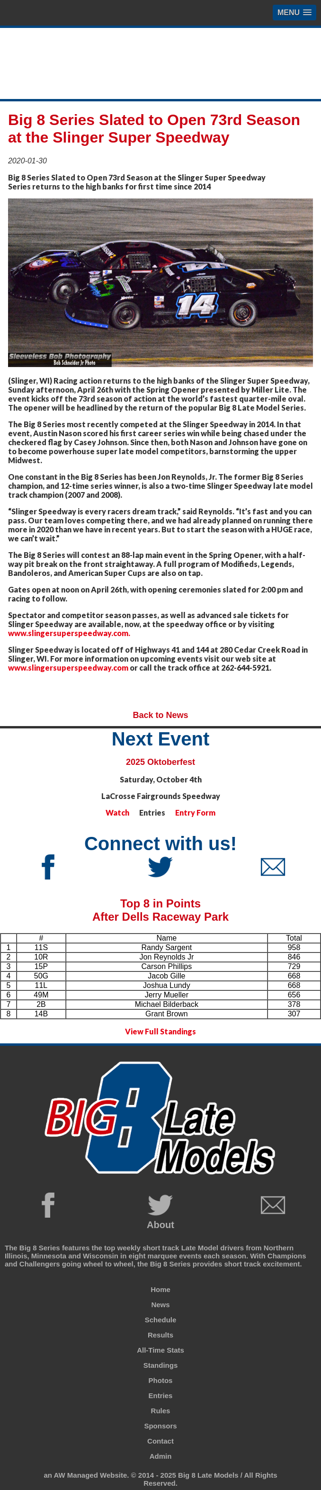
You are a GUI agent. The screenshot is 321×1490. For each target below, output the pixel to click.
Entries (161, 1395)
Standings (160, 1365)
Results (160, 1335)
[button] (294, 12)
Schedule (161, 1320)
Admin (161, 1456)
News (160, 1305)
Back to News (160, 715)
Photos (161, 1380)
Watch (117, 812)
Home (160, 1289)
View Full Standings (160, 1031)
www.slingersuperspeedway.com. (69, 632)
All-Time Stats (160, 1350)
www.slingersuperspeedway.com (68, 667)
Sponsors (160, 1426)
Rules (160, 1411)
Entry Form (195, 812)
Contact (160, 1441)
